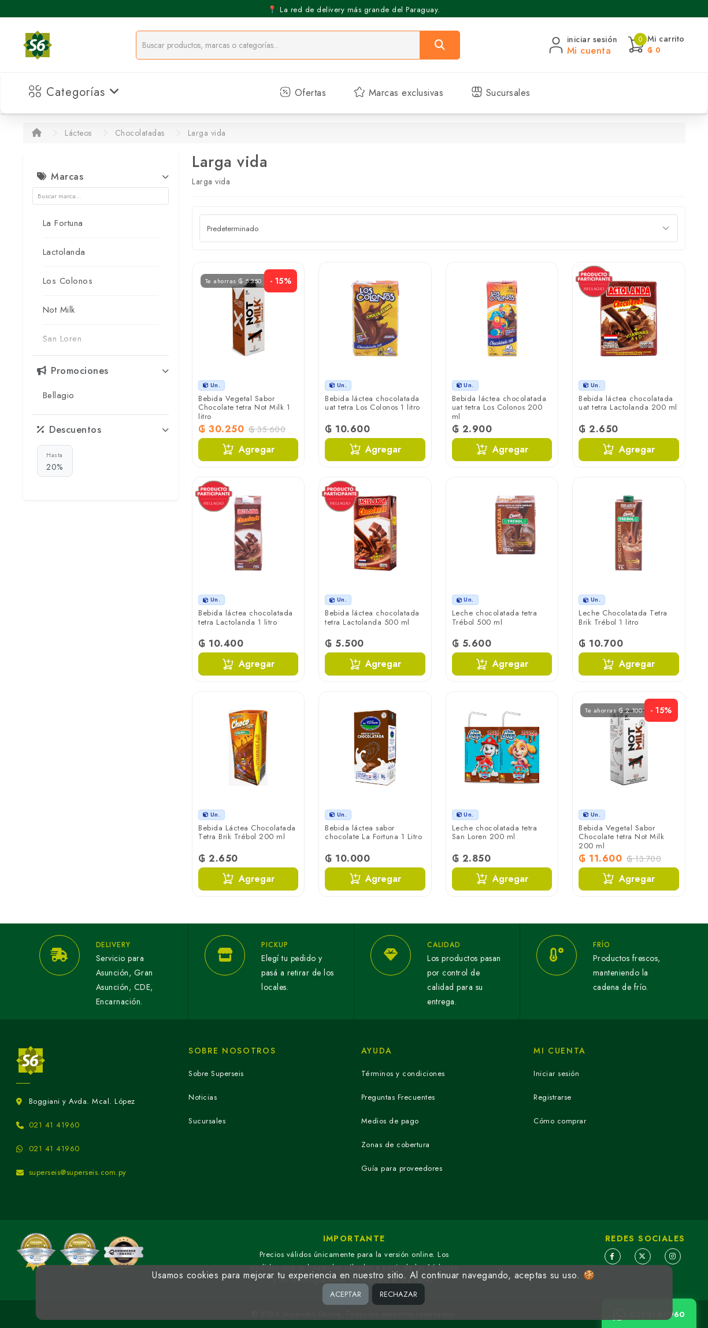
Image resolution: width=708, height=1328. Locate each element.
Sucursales (501, 92)
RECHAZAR (398, 1294)
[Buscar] (440, 45)
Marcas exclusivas (398, 92)
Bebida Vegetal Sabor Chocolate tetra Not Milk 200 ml (621, 836)
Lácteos (78, 133)
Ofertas (303, 92)
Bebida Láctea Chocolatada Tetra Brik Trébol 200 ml (247, 832)
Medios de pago (390, 1120)
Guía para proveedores (402, 1168)
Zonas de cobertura (395, 1144)
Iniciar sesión (556, 1073)
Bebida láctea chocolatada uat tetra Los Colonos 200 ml (499, 407)
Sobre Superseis (216, 1073)
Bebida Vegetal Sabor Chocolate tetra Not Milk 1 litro (244, 407)
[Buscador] (278, 45)
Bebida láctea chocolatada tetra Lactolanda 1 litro (245, 617)
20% (54, 461)
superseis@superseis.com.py (78, 1172)
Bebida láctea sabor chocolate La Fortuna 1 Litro (373, 832)
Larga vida (207, 133)
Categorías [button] (74, 92)
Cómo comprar (559, 1120)
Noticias (202, 1097)
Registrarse (552, 1097)
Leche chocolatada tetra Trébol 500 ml (495, 617)
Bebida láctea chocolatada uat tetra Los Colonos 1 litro (372, 403)
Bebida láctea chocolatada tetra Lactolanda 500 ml (372, 617)
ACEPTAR (345, 1294)
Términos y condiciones (403, 1073)
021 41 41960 (54, 1124)
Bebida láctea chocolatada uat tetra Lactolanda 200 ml (628, 403)
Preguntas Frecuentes (398, 1097)
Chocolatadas (140, 133)
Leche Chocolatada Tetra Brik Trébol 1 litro (623, 617)
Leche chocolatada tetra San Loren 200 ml (495, 832)
